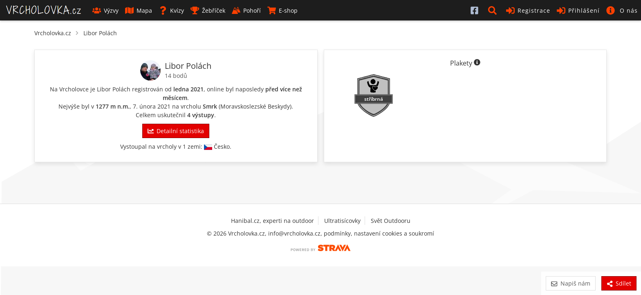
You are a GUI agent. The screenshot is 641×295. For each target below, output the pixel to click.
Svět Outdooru (390, 221)
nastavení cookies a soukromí (394, 233)
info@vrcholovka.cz (294, 233)
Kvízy (171, 10)
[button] (494, 10)
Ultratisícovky (342, 221)
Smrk (210, 106)
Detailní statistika (176, 131)
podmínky (337, 233)
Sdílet (619, 283)
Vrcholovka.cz (52, 33)
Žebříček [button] (208, 10)
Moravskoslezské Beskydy (255, 106)
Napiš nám (570, 283)
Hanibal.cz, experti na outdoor (272, 221)
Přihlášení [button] (578, 10)
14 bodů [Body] (176, 76)
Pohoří (246, 10)
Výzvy (105, 10)
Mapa (138, 10)
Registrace (528, 10)
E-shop (282, 10)
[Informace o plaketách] (477, 63)
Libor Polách (100, 33)
